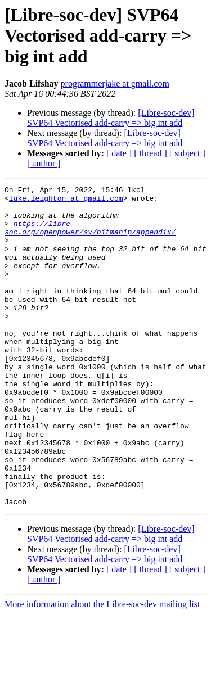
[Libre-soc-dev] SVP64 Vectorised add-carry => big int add (111, 118)
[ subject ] (187, 153)
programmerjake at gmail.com (115, 83)
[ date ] (119, 153)
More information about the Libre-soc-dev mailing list (102, 668)
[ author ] (44, 163)
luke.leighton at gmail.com (66, 201)
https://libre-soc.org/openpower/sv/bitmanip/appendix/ (90, 237)
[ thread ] (150, 153)
